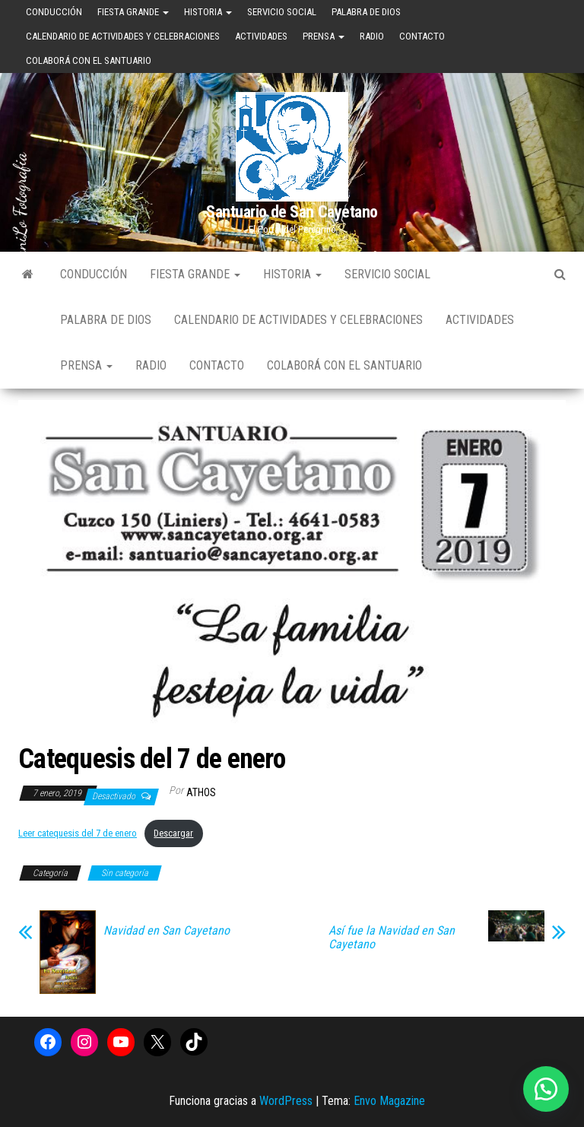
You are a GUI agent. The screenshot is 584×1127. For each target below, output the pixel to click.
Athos (201, 792)
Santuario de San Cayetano (292, 211)
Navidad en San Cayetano (166, 931)
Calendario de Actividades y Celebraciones (123, 36)
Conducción (54, 11)
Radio (372, 36)
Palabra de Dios (366, 11)
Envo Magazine (389, 1101)
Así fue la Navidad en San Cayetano (391, 937)
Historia (208, 11)
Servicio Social (281, 11)
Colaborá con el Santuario (88, 60)
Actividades (261, 36)
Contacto (422, 36)
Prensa (323, 36)
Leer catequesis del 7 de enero (77, 833)
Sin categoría (124, 873)
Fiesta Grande (133, 11)
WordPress (286, 1101)
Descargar (173, 833)
